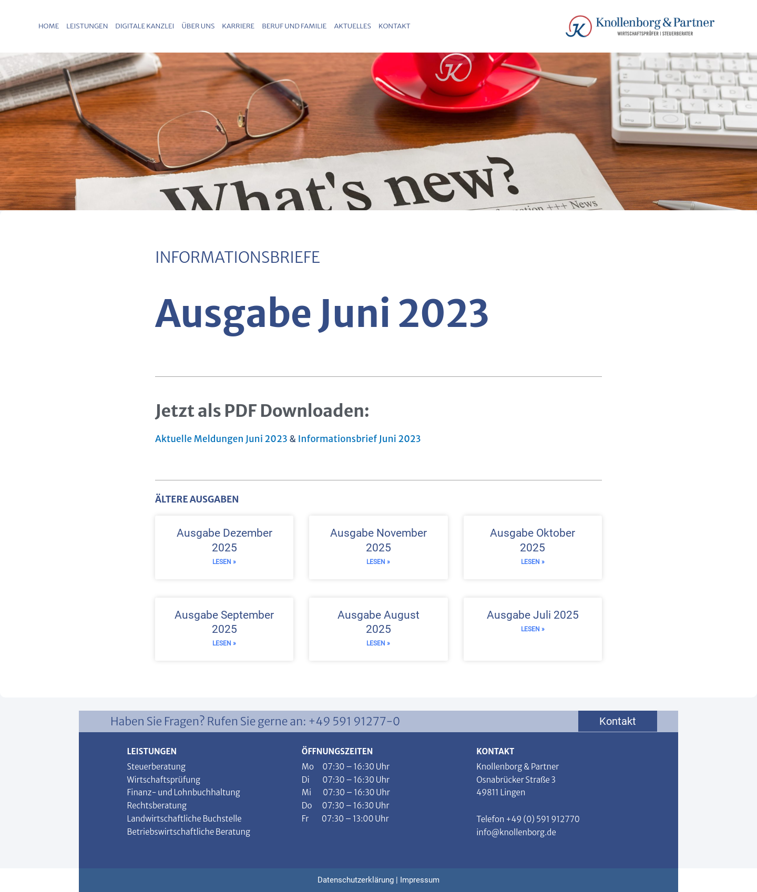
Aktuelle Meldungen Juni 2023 (221, 439)
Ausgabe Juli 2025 (533, 615)
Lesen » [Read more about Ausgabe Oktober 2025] (533, 562)
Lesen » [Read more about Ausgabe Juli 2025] (533, 629)
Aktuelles (352, 26)
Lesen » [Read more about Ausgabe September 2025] (224, 643)
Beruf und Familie (294, 26)
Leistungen (87, 26)
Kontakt (394, 26)
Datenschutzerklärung (356, 880)
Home (48, 26)
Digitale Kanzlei (144, 26)
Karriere (238, 26)
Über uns (197, 26)
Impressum (419, 880)
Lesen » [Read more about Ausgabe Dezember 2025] (224, 562)
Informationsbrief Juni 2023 (359, 439)
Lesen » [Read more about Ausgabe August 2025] (378, 643)
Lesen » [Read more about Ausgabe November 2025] (378, 562)
